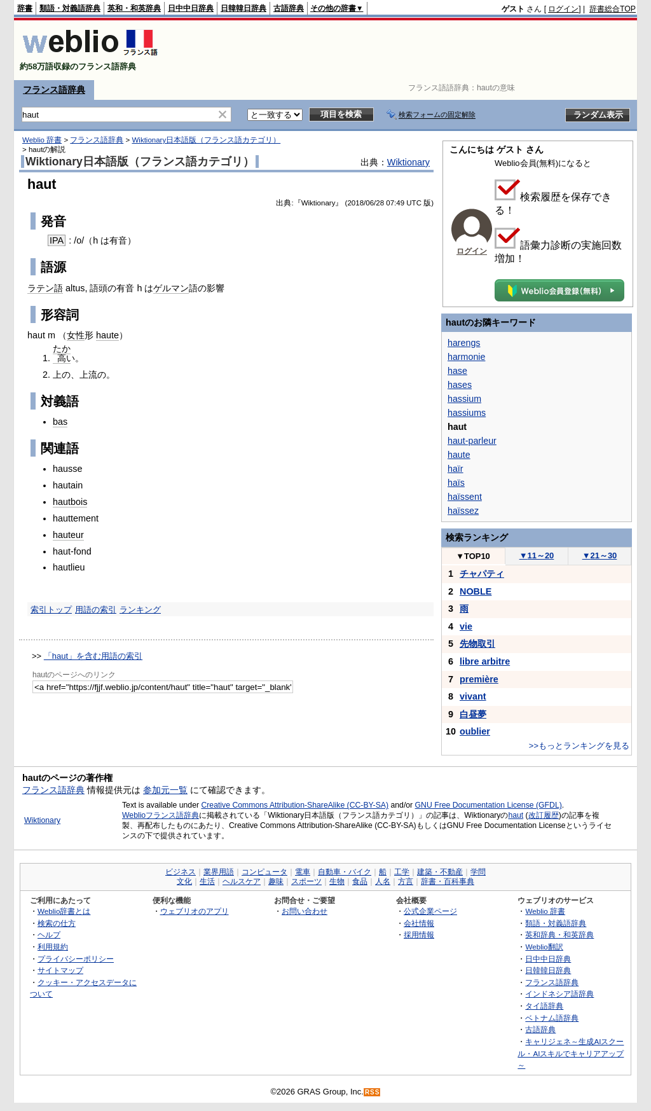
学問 (478, 872)
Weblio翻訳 (544, 946)
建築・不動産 (440, 872)
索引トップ (51, 609)
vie (466, 626)
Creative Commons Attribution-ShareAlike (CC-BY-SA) (294, 805)
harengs (464, 343)
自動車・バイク (344, 872)
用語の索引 (95, 609)
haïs (456, 483)
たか (62, 348)
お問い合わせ (304, 911)
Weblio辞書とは (64, 911)
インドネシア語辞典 (559, 994)
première (479, 679)
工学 (401, 872)
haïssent (465, 497)
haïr (455, 469)
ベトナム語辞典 (552, 1018)
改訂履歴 (543, 815)
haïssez (463, 511)
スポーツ (306, 881)
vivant (473, 696)
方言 (405, 881)
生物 (337, 881)
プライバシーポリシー (76, 959)
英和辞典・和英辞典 (559, 934)
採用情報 (419, 934)
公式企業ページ (430, 911)
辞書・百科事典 (447, 881)
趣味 (276, 881)
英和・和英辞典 (134, 8)
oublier (475, 731)
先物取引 (477, 643)
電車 (302, 872)
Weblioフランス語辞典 (160, 815)
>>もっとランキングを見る (579, 745)
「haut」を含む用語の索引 (93, 656)
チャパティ (482, 574)
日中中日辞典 (191, 8)
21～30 (599, 555)
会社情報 (419, 923)
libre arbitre (485, 661)
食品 (359, 881)
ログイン (563, 8)
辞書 (24, 8)
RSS (372, 1092)
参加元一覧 (165, 790)
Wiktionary (408, 162)
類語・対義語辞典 (69, 8)
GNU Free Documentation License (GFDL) (488, 805)
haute (107, 335)
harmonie (466, 357)
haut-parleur (472, 441)
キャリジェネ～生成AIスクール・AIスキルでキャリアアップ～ (570, 1053)
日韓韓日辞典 (243, 8)
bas (60, 422)
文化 (184, 881)
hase (457, 371)
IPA (57, 240)
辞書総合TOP (612, 8)
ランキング (140, 609)
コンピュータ (264, 872)
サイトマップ (60, 970)
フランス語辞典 (54, 90)
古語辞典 (288, 8)
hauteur (68, 535)
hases (460, 385)
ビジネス (180, 872)
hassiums (467, 413)
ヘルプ (49, 934)
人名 (382, 881)
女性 (76, 335)
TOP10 (473, 556)
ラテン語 (45, 288)
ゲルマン (171, 288)
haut (515, 815)
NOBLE (475, 591)
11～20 (536, 555)
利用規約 (53, 946)
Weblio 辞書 (42, 140)
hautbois (70, 502)
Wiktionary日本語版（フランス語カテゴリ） (206, 140)
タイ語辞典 (544, 1006)
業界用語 (218, 872)
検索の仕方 (57, 923)
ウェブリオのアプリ (194, 911)
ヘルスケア (242, 881)
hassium (464, 399)
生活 (207, 881)
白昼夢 (473, 714)
